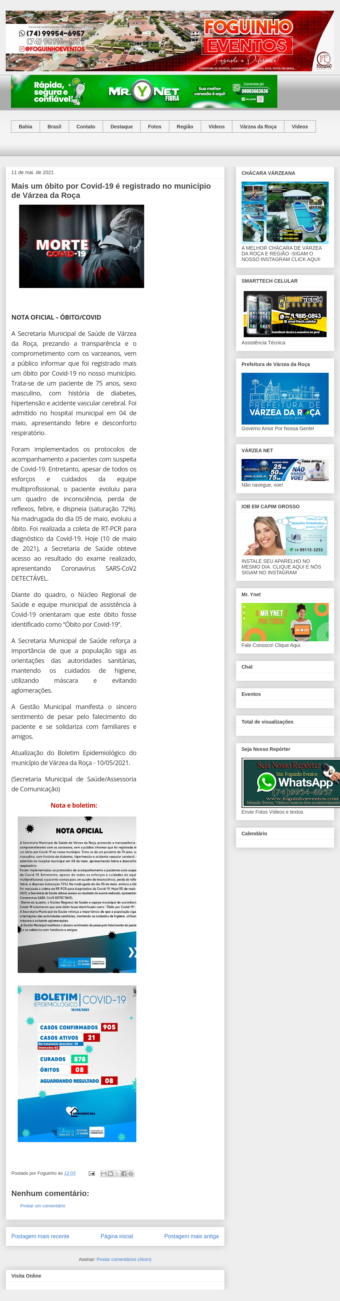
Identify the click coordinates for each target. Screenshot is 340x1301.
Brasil (54, 126)
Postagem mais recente (40, 1236)
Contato (85, 126)
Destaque (121, 126)
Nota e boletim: (74, 805)
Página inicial (117, 1236)
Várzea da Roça (258, 126)
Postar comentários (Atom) (124, 1259)
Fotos (155, 126)
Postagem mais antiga (191, 1236)
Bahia (25, 126)
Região (185, 126)
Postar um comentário (42, 1205)
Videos (217, 126)
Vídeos (300, 126)
